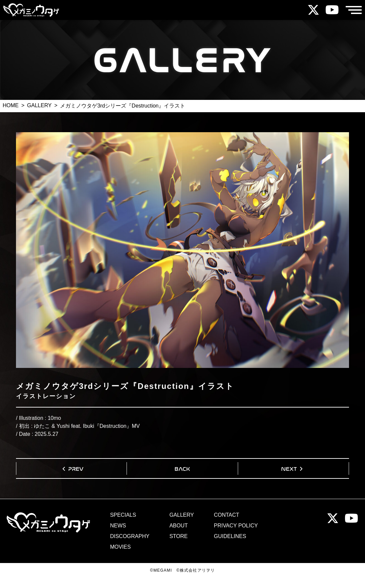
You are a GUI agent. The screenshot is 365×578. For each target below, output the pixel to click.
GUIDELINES (230, 536)
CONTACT (226, 515)
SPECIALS (123, 515)
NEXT (289, 468)
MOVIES (120, 547)
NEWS (118, 525)
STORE (179, 536)
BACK (182, 468)
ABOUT (179, 525)
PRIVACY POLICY (236, 525)
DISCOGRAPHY (129, 536)
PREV (76, 468)
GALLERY (39, 105)
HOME (11, 105)
